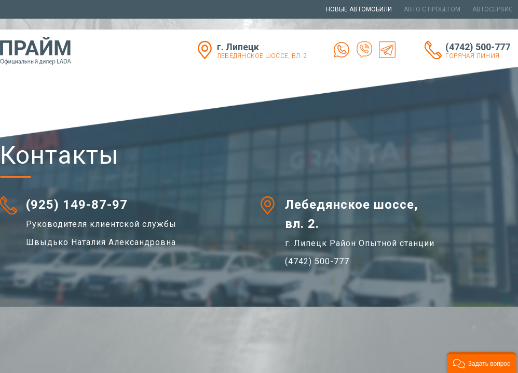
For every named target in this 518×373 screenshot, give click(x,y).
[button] (481, 362)
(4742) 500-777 (481, 50)
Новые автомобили (359, 9)
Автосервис (492, 9)
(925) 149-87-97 (77, 204)
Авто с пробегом (432, 9)
